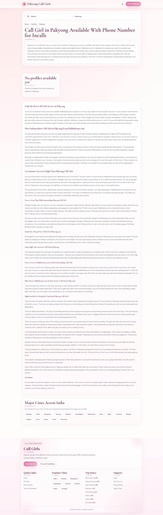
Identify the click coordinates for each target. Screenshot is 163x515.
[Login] (122, 4)
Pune (101, 414)
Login (115, 478)
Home (26, 24)
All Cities (27, 482)
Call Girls (34, 24)
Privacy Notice (118, 485)
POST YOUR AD (133, 4)
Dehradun (64, 419)
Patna (46, 419)
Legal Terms (118, 489)
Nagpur (28, 419)
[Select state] (50, 16)
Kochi (54, 419)
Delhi (38, 414)
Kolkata (68, 414)
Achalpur (64, 489)
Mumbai (29, 414)
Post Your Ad (30, 464)
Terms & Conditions (47, 464)
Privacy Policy (28, 485)
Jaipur (109, 414)
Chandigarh (79, 414)
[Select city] (105, 16)
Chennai (58, 414)
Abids (55, 489)
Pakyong (42, 24)
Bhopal (128, 414)
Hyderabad (91, 414)
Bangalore (47, 414)
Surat (38, 419)
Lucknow (119, 414)
